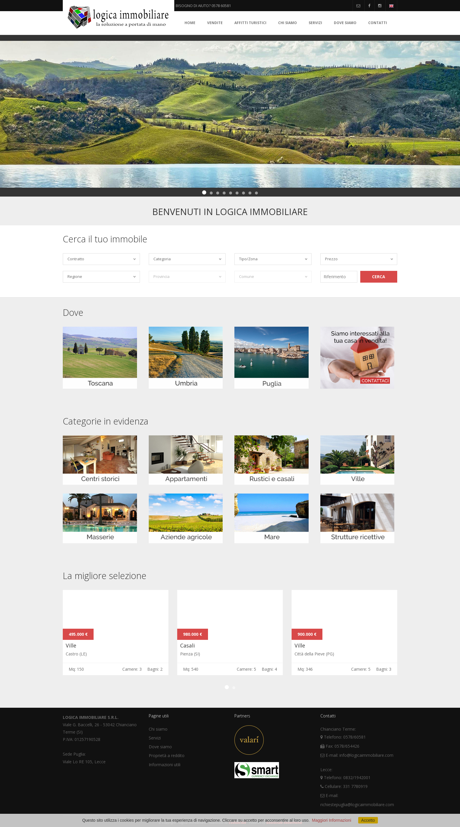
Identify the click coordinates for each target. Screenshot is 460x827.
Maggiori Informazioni (331, 820)
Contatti (377, 22)
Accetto (368, 820)
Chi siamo (287, 22)
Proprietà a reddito (167, 755)
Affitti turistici (250, 22)
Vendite (215, 22)
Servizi (315, 22)
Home (190, 22)
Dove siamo (345, 22)
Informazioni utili (164, 764)
